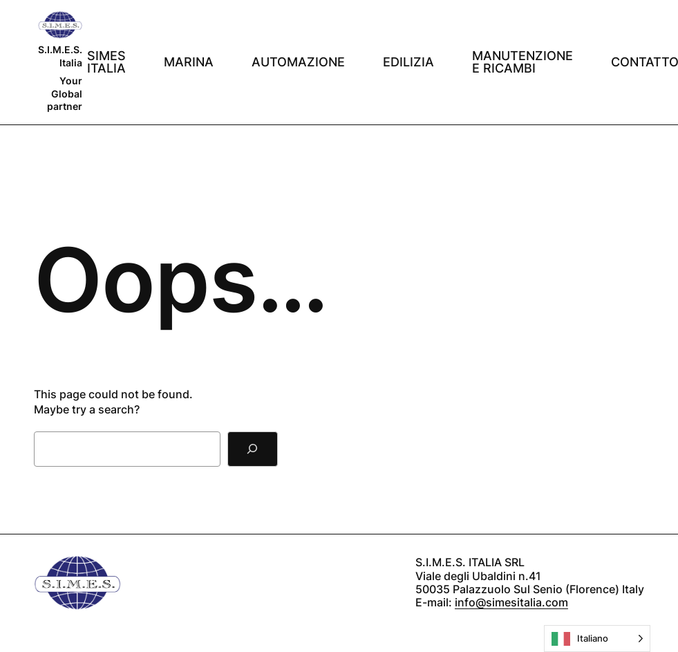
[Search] (252, 449)
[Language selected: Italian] (597, 638)
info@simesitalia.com (511, 602)
